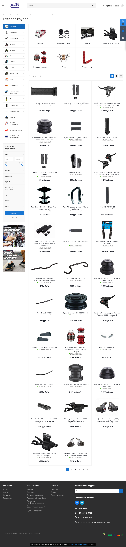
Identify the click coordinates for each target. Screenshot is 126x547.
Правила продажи (58, 495)
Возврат (54, 492)
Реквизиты (7, 498)
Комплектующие (63, 43)
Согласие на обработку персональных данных (36, 507)
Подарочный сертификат (37, 498)
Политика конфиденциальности (35, 502)
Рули (64, 67)
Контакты (7, 495)
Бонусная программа (35, 495)
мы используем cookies (79, 544)
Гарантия (54, 489)
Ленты (87, 43)
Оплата (30, 489)
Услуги (5, 492)
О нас (5, 489)
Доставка (30, 492)
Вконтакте (77, 503)
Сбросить (14, 218)
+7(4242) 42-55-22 (112, 6)
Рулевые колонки (40, 67)
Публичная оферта (34, 511)
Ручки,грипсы (87, 67)
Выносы (40, 43)
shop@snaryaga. (84, 517)
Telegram (82, 503)
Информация (33, 485)
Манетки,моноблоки (111, 43)
